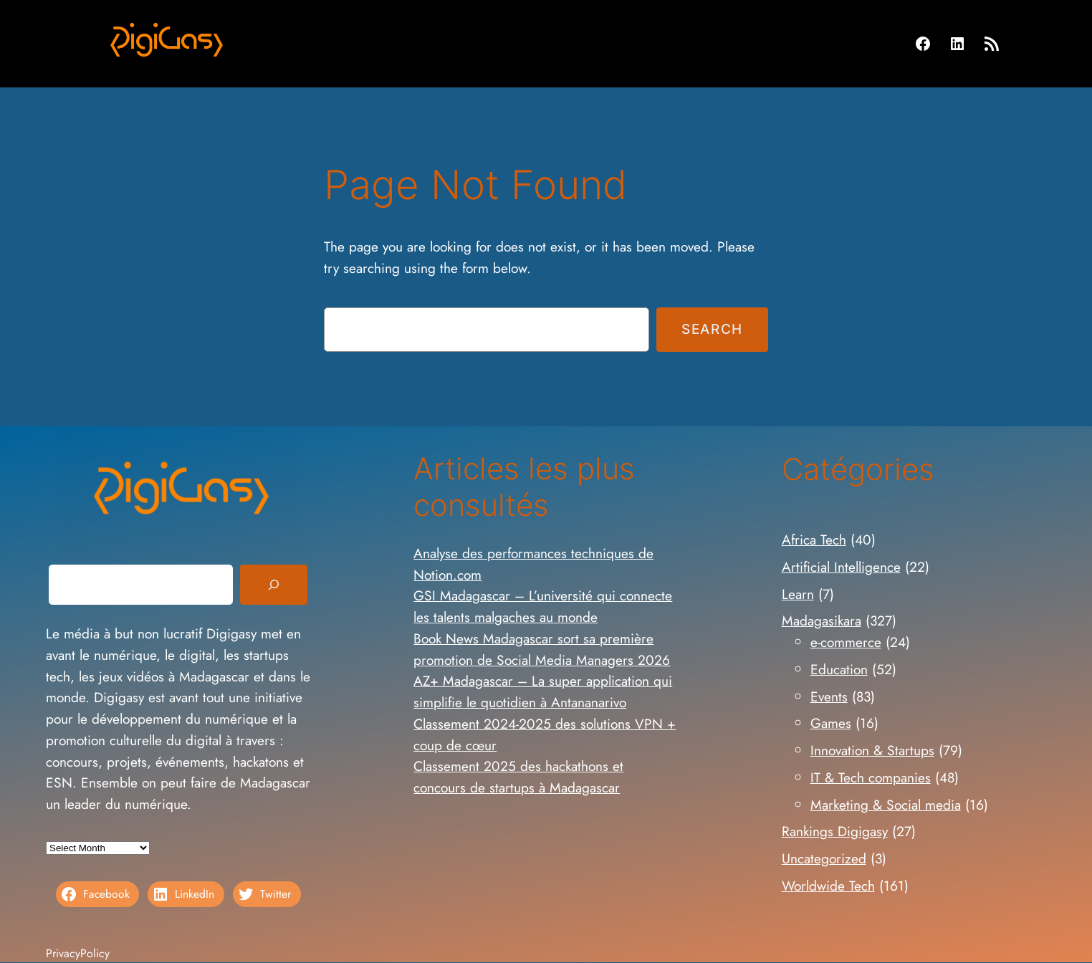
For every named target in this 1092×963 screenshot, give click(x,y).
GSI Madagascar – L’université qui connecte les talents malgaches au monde (542, 606)
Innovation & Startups (872, 750)
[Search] (273, 585)
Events (829, 696)
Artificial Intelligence (841, 567)
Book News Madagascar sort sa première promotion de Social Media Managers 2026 (541, 649)
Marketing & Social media (885, 805)
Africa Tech (814, 540)
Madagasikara (821, 620)
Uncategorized (824, 858)
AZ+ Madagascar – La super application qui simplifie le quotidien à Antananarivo (542, 691)
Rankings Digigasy (835, 831)
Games (830, 723)
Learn (798, 594)
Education (839, 669)
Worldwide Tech (828, 886)
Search (712, 328)
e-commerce (845, 642)
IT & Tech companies (870, 777)
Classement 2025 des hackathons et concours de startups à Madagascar (518, 776)
